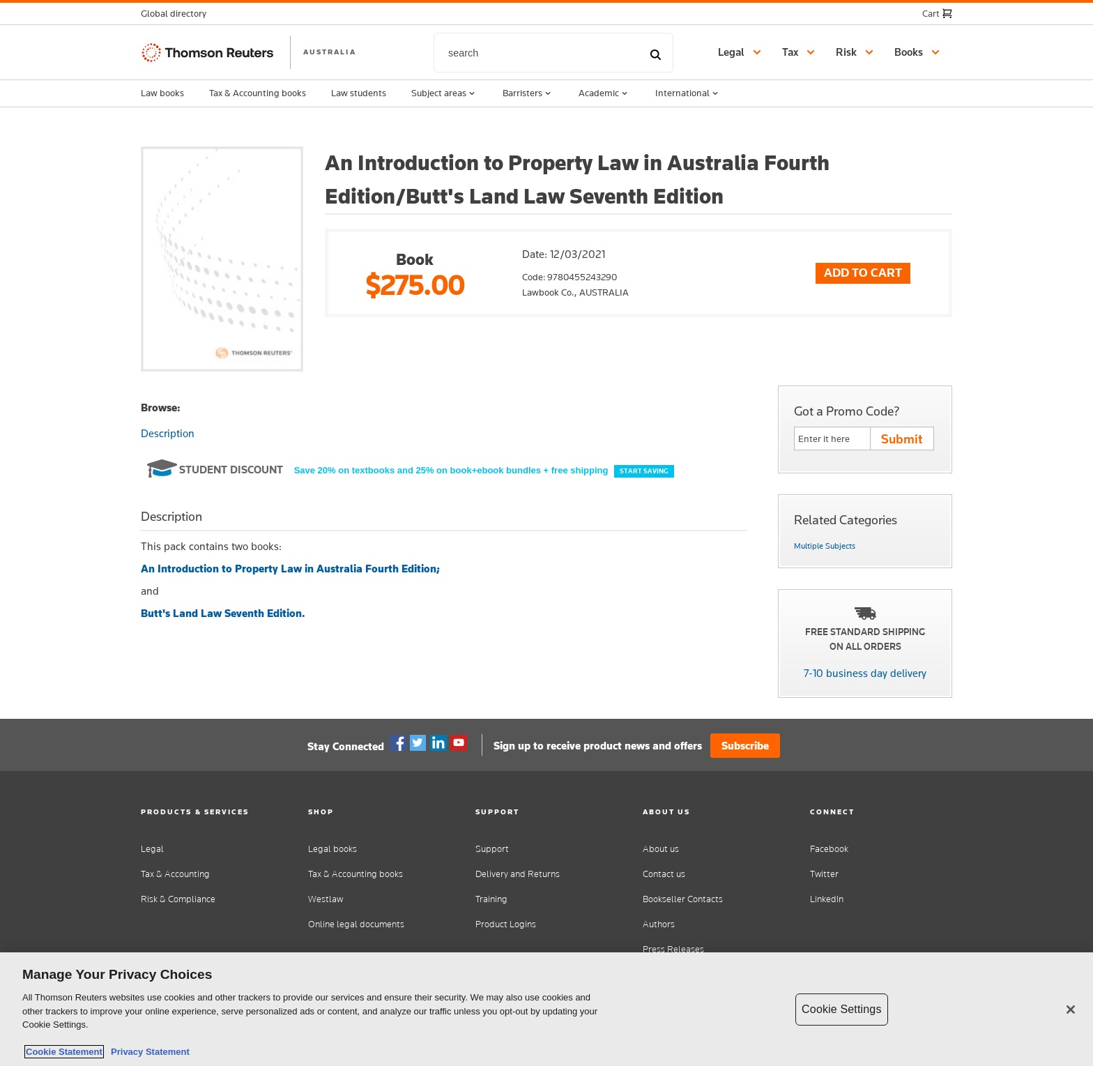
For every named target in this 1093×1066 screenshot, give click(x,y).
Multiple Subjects (824, 546)
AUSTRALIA (329, 51)
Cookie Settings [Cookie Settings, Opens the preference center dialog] (841, 1009)
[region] (546, 1009)
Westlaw (325, 899)
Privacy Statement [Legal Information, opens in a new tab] (148, 1051)
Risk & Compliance (178, 899)
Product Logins (505, 924)
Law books (162, 92)
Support (492, 849)
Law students (358, 92)
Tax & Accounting (175, 874)
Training (491, 899)
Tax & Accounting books (257, 92)
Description (167, 433)
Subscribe (745, 745)
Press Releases (673, 949)
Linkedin (438, 743)
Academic (604, 93)
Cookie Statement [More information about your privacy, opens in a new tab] (64, 1051)
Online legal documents (356, 924)
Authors (659, 924)
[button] (178, 13)
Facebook (398, 743)
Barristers (528, 93)
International (688, 93)
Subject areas (444, 93)
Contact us (664, 874)
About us (661, 849)
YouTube (458, 743)
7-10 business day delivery (865, 673)
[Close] (1070, 1009)
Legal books (332, 849)
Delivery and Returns (517, 874)
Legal (152, 849)
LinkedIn (826, 899)
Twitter (418, 743)
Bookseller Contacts (683, 899)
